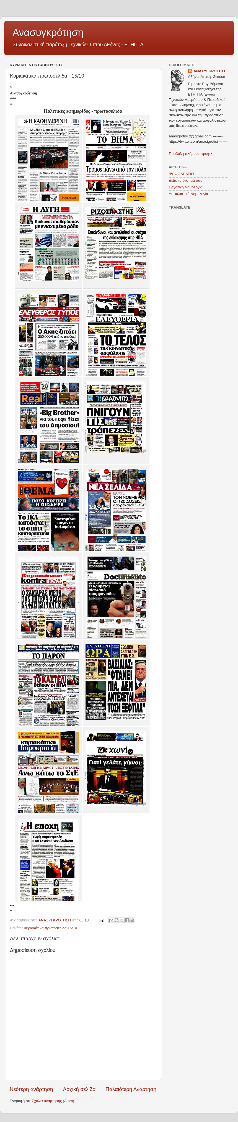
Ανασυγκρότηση (48, 32)
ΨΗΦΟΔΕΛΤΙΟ (181, 174)
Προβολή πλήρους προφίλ (190, 154)
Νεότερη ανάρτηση (31, 1089)
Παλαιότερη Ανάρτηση (130, 1089)
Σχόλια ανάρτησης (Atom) (53, 1101)
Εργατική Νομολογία (185, 187)
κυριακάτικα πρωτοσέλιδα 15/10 (50, 928)
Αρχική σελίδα (79, 1089)
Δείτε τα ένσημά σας (185, 180)
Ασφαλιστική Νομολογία (188, 194)
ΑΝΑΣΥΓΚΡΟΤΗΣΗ (210, 71)
